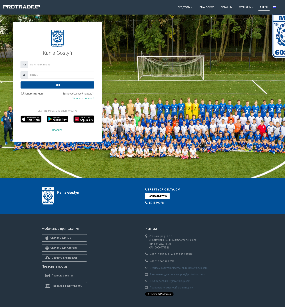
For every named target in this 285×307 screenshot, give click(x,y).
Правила (57, 130)
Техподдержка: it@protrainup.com (170, 281)
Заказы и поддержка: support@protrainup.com (177, 274)
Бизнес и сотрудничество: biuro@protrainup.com (179, 267)
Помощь (226, 7)
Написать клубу (157, 195)
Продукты (185, 7)
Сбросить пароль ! (83, 98)
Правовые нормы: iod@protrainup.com (172, 287)
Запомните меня (34, 93)
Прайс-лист (207, 7)
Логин (264, 7)
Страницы (246, 7)
